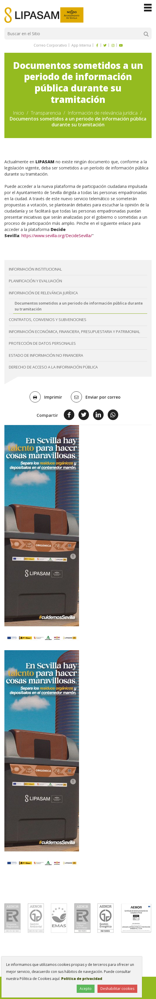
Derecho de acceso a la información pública (53, 367)
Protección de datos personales (42, 343)
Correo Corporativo (50, 45)
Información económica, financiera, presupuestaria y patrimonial (74, 331)
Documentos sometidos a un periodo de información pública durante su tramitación (79, 306)
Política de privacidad (81, 978)
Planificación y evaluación (35, 280)
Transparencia (46, 113)
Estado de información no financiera (46, 355)
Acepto (86, 988)
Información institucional (35, 269)
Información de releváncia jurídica (103, 113)
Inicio (18, 113)
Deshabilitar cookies (117, 988)
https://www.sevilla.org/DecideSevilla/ (56, 235)
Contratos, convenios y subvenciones (47, 319)
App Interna (81, 45)
